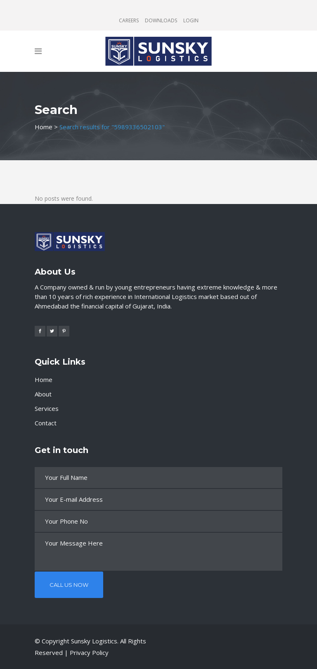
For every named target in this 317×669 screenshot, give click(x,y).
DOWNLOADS (161, 20)
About (43, 394)
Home (43, 127)
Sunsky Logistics (94, 641)
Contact (46, 423)
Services (47, 408)
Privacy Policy (89, 652)
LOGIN (191, 20)
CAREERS (129, 20)
